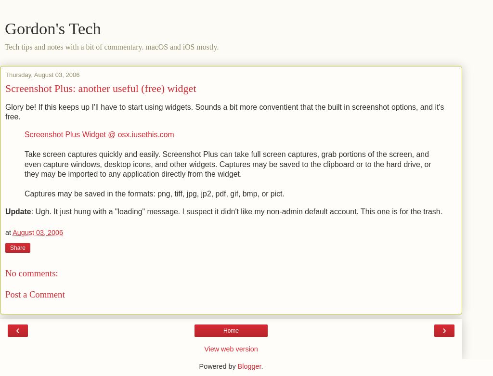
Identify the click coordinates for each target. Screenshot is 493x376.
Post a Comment (35, 294)
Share (18, 248)
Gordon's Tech (53, 28)
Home (231, 330)
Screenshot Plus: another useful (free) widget (100, 88)
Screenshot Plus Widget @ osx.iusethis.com (99, 134)
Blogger (249, 366)
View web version (231, 349)
